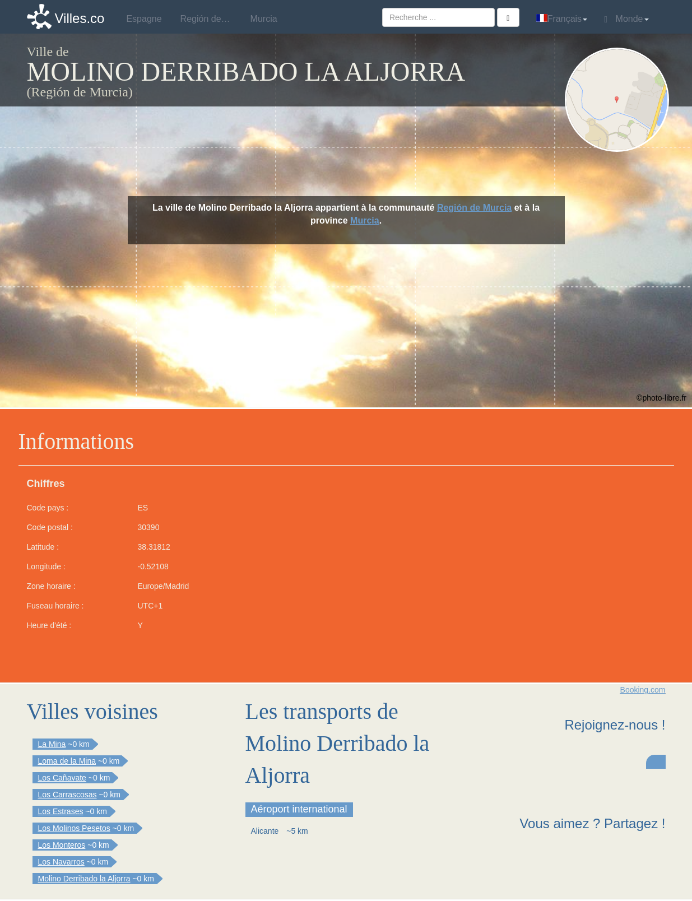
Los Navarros (61, 861)
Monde (626, 19)
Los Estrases (60, 811)
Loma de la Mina (67, 760)
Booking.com (643, 689)
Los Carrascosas (67, 794)
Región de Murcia (474, 207)
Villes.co (80, 18)
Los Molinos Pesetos (74, 828)
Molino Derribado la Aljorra (84, 878)
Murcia (364, 220)
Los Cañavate (62, 777)
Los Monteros (62, 844)
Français (561, 19)
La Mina (52, 744)
